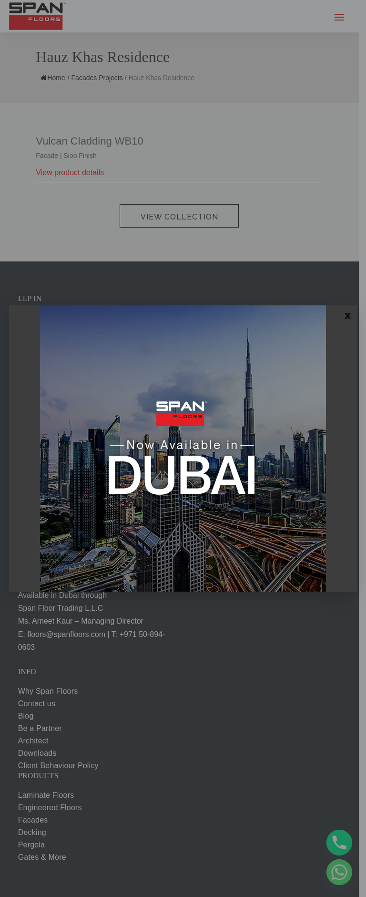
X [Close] (348, 315)
